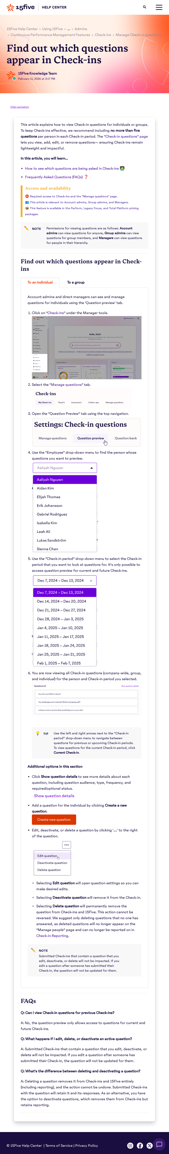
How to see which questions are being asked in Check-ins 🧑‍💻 (75, 168)
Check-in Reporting (52, 936)
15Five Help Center (22, 29)
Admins (81, 29)
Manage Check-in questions (138, 35)
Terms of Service (59, 1145)
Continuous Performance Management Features (50, 35)
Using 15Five (52, 29)
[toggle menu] (159, 7)
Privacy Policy (86, 1145)
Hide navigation (19, 106)
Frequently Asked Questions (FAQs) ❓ (56, 177)
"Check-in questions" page (126, 136)
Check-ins (103, 35)
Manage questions (66, 385)
